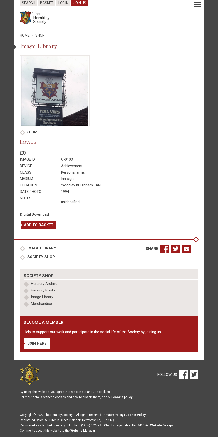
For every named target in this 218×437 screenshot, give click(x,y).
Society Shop (40, 257)
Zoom (31, 132)
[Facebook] (183, 374)
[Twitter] (193, 374)
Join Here (37, 343)
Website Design (161, 425)
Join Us (79, 3)
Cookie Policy (135, 415)
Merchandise (41, 303)
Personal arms (73, 172)
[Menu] (197, 4)
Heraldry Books (43, 290)
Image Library (41, 248)
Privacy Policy (113, 415)
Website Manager (82, 430)
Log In (63, 3)
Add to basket (38, 225)
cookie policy (122, 397)
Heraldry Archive (44, 283)
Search (28, 3)
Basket (46, 3)
